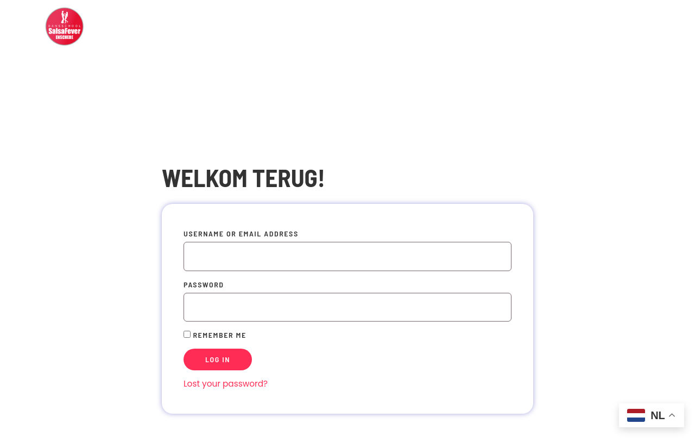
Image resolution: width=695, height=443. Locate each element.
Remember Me (215, 334)
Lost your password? (226, 383)
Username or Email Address (241, 233)
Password (204, 284)
